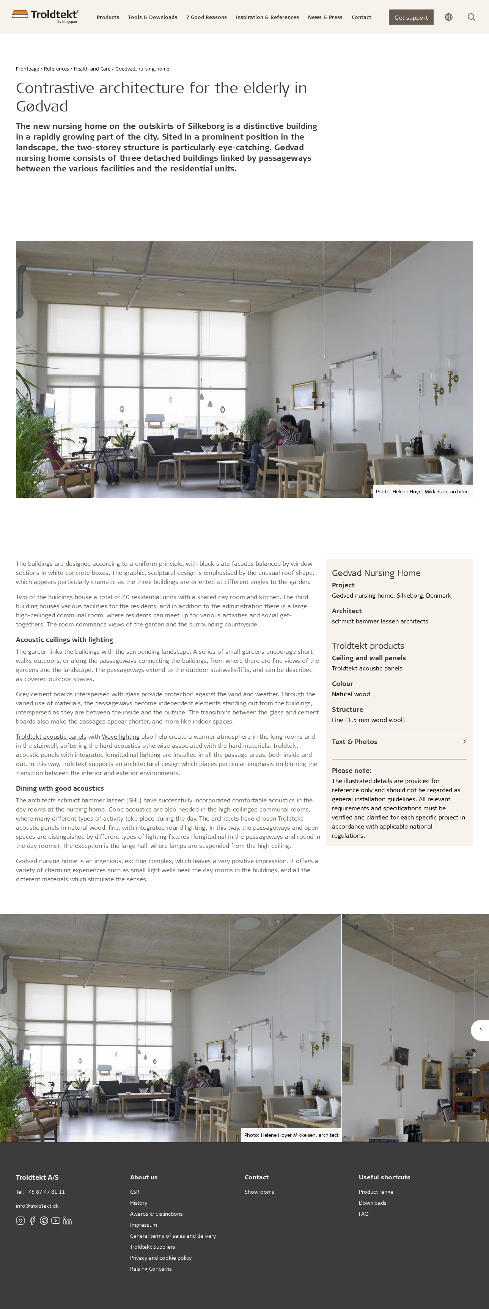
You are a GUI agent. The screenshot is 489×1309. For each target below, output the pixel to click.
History (138, 1202)
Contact (257, 1177)
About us (144, 1177)
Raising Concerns (151, 1268)
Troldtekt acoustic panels (51, 736)
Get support (411, 17)
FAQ (363, 1213)
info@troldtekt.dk (37, 1205)
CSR (135, 1191)
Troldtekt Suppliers (152, 1246)
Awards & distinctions (156, 1213)
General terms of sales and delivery (173, 1235)
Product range (376, 1191)
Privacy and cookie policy (161, 1257)
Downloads (373, 1202)
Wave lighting (121, 736)
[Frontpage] (45, 17)
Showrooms (259, 1191)
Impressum (143, 1224)
